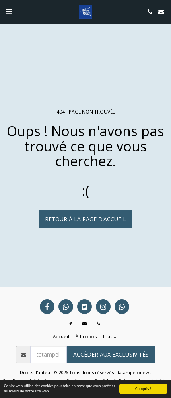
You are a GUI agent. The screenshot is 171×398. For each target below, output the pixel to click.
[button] (9, 11)
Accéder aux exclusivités (111, 354)
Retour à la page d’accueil (85, 219)
